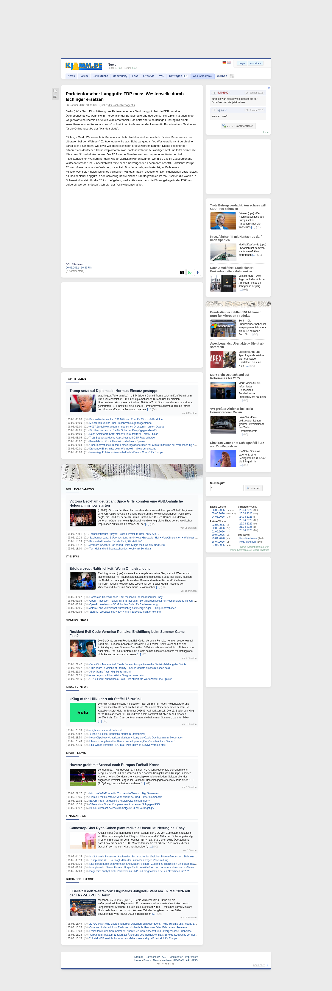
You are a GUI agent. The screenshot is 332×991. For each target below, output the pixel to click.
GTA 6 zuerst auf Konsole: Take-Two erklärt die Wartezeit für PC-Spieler (130, 678)
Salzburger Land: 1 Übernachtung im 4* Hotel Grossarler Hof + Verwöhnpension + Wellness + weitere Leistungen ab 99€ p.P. (161, 537)
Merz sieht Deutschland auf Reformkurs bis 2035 (229, 376)
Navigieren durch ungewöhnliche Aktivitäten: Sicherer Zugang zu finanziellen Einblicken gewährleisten (147, 863)
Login (242, 63)
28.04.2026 (218, 541)
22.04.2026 (245, 523)
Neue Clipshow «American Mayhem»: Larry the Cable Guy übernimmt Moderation (136, 737)
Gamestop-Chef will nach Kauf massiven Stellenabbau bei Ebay (126, 597)
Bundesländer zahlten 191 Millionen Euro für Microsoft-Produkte (126, 419)
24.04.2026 (245, 516)
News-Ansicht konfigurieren (254, 547)
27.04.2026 (218, 544)
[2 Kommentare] (75, 271)
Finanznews (76, 816)
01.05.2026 (218, 531)
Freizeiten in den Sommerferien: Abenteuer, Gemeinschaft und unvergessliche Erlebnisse (140, 931)
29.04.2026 (218, 538)
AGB (164, 956)
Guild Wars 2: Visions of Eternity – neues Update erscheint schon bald (129, 668)
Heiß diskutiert (247, 541)
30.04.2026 (218, 534)
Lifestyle (148, 76)
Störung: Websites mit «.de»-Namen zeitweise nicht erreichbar (125, 611)
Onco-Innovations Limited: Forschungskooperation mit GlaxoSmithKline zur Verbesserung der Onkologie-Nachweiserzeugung (161, 444)
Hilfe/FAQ (178, 960)
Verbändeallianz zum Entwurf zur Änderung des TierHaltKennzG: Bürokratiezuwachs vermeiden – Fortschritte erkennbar (158, 934)
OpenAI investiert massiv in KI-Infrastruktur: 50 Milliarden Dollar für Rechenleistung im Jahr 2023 (144, 600)
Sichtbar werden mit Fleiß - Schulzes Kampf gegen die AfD (123, 430)
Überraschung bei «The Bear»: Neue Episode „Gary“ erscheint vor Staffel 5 (132, 741)
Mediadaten (176, 956)
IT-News (72, 556)
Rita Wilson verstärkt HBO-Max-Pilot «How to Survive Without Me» (127, 744)
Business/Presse (80, 879)
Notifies (265, 550)
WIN (161, 76)
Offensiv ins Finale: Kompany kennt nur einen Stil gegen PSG (124, 804)
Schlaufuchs (100, 76)
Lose (135, 76)
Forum (84, 76)
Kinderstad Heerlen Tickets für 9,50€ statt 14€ (115, 541)
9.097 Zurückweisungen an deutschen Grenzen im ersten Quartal (126, 426)
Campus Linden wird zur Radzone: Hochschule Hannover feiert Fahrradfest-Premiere (138, 927)
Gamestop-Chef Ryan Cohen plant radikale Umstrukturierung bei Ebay (127, 828)
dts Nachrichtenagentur (121, 105)
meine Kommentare (240, 550)
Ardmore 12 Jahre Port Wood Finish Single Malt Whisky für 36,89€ (127, 544)
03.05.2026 (218, 524)
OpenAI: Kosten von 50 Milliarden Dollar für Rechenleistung (123, 604)
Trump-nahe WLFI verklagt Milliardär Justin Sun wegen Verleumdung (128, 860)
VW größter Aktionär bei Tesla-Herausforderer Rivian (232, 410)
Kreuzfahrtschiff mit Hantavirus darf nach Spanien (117, 441)
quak (221, 110)
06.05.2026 (218, 510)
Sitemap (138, 956)
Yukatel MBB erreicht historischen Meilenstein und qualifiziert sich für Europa (133, 938)
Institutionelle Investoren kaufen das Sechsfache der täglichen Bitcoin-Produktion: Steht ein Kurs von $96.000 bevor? (156, 856)
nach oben (259, 965)
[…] (149, 409)
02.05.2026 (218, 528)
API (188, 960)
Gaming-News (77, 619)
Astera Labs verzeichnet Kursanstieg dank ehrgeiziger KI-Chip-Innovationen (132, 608)
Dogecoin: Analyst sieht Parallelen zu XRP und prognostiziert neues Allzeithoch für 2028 (139, 871)
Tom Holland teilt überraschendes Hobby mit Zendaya (120, 548)
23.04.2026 (245, 520)
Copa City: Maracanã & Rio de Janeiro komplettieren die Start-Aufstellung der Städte (137, 664)
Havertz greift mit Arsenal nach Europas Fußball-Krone (114, 765)
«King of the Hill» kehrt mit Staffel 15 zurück (106, 699)
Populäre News (248, 538)
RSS (195, 960)
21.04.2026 (245, 526)
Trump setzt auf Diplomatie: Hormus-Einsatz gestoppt (113, 391)
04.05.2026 (218, 516)
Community (120, 76)
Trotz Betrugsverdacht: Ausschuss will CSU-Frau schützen (122, 437)
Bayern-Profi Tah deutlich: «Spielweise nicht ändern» (119, 800)
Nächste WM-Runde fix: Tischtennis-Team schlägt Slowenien (124, 793)
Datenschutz (153, 956)
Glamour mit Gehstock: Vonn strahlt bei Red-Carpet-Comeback (125, 797)
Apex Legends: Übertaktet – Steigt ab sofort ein (116, 675)
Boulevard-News (80, 489)
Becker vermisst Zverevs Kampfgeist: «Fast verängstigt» (121, 808)
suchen (253, 488)
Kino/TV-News (77, 686)
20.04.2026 (245, 530)
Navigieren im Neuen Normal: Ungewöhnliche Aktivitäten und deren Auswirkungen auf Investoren (145, 867)
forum (266, 132)
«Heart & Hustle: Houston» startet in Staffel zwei (117, 733)
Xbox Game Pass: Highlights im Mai (110, 671)
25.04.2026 (245, 513)
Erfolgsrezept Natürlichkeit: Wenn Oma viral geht (110, 568)
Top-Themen (76, 378)
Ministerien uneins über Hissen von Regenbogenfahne (120, 422)
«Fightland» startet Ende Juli (105, 730)
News (71, 76)
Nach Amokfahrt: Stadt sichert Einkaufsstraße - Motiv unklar (123, 433)
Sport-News (76, 752)
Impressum (191, 956)
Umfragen (178, 76)
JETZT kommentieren (237, 126)
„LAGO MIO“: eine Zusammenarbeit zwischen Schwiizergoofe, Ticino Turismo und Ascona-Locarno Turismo (150, 923)
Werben (222, 76)
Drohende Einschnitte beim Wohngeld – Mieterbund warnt (122, 448)
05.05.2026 (218, 513)
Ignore (256, 550)
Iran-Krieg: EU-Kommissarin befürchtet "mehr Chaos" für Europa (126, 452)
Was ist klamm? (202, 76)
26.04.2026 (245, 510)
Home (137, 960)
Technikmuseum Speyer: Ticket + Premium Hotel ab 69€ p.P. (124, 533)
